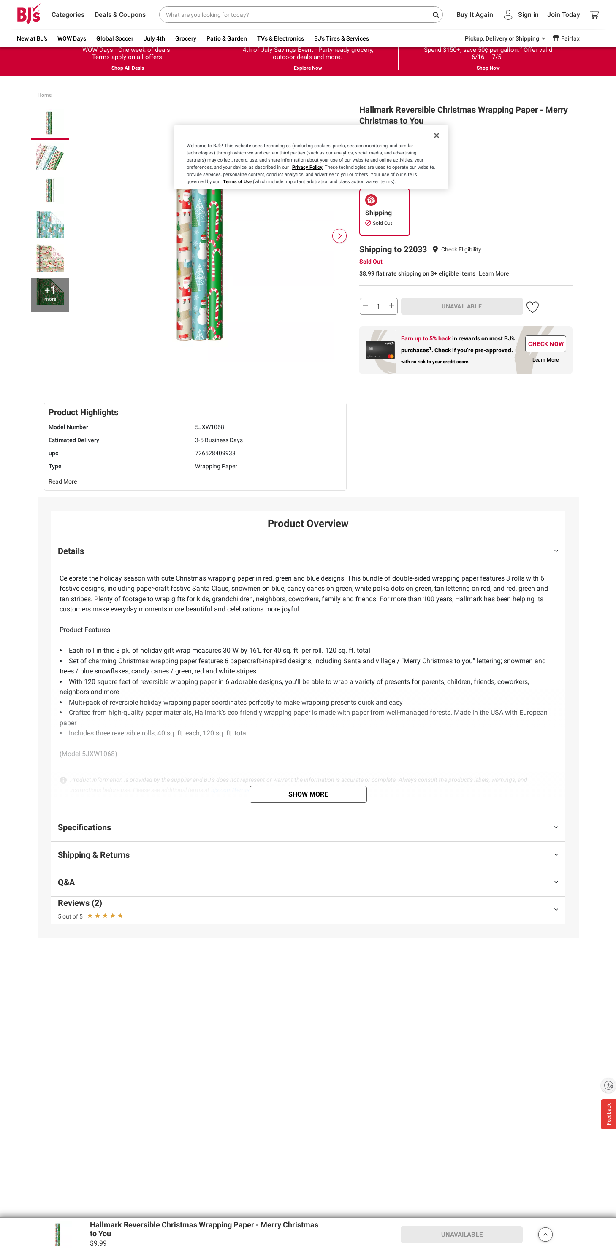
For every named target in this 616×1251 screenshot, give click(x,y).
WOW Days (71, 38)
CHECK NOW (546, 343)
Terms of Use (237, 181)
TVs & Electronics (280, 38)
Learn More (494, 273)
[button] (461, 249)
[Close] (436, 135)
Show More (308, 794)
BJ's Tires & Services (341, 38)
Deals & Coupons (120, 15)
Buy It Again (474, 15)
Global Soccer (114, 38)
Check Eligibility (461, 249)
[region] (311, 157)
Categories (68, 15)
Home (45, 95)
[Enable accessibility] (608, 1085)
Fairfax (570, 38)
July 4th (154, 38)
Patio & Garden (226, 38)
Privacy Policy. (307, 167)
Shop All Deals (127, 68)
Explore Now (308, 68)
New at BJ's (32, 38)
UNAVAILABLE (462, 306)
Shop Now (488, 68)
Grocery (185, 38)
